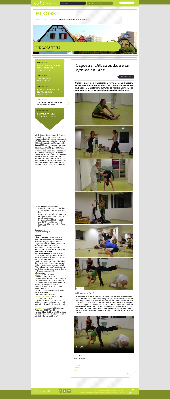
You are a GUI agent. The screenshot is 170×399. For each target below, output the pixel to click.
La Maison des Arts (42, 296)
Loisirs (76, 368)
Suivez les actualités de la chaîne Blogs (58, 13)
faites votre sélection (94, 3)
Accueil (38, 19)
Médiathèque (39, 308)
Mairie (37, 275)
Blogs (67, 3)
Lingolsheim (53, 19)
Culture (77, 365)
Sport (76, 370)
